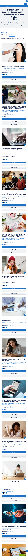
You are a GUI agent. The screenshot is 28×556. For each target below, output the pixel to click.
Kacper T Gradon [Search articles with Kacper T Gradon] (6, 153)
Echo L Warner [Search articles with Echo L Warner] (8, 404)
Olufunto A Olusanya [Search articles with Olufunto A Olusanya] (5, 196)
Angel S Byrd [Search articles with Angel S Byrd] (19, 444)
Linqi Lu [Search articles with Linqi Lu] (3, 528)
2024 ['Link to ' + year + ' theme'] (16, 34)
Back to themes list (4, 32)
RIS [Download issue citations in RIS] (14, 36)
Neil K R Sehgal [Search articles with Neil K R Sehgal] (16, 362)
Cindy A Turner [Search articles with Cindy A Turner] (9, 403)
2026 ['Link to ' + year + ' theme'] (12, 34)
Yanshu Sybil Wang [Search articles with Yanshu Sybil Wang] (7, 528)
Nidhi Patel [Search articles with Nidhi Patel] (24, 322)
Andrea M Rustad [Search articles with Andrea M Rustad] (23, 238)
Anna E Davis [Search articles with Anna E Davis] (4, 239)
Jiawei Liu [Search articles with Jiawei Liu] (12, 528)
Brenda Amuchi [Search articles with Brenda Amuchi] (16, 196)
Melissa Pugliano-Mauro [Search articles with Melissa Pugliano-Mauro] (15, 239)
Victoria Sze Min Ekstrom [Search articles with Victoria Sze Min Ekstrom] (5, 280)
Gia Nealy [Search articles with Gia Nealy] (15, 322)
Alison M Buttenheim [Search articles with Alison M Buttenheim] (16, 363)
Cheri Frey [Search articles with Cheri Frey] (22, 444)
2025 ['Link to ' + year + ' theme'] (14, 34)
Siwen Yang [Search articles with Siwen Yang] (7, 68)
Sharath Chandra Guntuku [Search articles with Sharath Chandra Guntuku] (9, 363)
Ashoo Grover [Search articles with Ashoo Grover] (15, 111)
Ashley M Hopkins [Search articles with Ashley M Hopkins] (20, 154)
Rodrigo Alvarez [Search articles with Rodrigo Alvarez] (14, 403)
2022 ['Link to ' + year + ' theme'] (20, 34)
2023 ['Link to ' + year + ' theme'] (18, 34)
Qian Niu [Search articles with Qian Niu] (13, 68)
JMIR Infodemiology (4, 6)
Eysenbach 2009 (7, 22)
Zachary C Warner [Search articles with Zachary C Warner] (4, 403)
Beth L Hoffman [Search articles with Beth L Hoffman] (8, 239)
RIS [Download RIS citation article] (12, 72)
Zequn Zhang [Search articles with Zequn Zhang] (17, 68)
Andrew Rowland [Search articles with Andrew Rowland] (17, 153)
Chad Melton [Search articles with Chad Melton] (21, 196)
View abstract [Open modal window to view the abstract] (14, 76)
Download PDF (14, 79)
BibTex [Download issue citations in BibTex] (12, 36)
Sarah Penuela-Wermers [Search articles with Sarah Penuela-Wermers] (10, 362)
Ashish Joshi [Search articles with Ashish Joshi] (4, 110)
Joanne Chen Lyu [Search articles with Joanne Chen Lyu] (13, 238)
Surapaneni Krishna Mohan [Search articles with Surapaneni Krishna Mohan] (14, 110)
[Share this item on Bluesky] (12, 19)
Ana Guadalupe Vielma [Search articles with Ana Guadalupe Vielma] (10, 322)
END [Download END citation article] (8, 72)
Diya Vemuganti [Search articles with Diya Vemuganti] (20, 322)
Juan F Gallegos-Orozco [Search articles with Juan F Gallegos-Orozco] (21, 403)
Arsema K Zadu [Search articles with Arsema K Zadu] (4, 444)
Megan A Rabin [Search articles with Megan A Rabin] (4, 362)
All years (9, 34)
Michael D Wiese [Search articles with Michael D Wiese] (9, 154)
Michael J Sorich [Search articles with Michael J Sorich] (15, 154)
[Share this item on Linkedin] (16, 19)
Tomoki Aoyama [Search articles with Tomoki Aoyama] (6, 69)
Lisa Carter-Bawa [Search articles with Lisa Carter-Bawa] (4, 322)
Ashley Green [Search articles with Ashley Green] (4, 404)
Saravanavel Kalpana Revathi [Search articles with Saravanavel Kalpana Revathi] (8, 111)
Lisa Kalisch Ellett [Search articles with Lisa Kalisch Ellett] (23, 153)
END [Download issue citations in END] (10, 36)
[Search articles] (25, 4)
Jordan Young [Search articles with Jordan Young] (8, 444)
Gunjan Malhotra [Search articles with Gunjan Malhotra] (21, 110)
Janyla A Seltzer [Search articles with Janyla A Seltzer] (14, 444)
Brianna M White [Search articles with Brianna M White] (10, 196)
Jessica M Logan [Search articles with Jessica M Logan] (12, 153)
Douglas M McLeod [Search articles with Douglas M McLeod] (17, 528)
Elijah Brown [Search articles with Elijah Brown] (8, 238)
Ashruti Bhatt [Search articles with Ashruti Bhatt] (8, 110)
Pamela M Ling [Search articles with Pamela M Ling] (18, 238)
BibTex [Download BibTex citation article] (10, 72)
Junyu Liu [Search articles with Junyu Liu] (3, 68)
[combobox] (14, 4)
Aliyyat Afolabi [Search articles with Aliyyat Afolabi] (4, 238)
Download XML (14, 124)
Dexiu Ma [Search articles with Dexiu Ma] (10, 68)
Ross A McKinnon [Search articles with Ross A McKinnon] (4, 154)
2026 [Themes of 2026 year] (2, 41)
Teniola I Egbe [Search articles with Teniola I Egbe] (21, 362)
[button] (27, 1)
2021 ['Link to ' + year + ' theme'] (21, 34)
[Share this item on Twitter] (13, 19)
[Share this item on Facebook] (14, 19)
